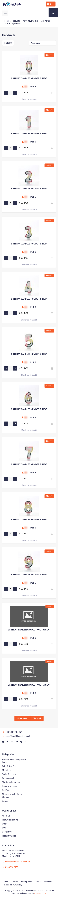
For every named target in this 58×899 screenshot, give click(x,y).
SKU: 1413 (23, 589)
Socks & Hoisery (9, 774)
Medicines (6, 770)
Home (6, 21)
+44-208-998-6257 (12, 732)
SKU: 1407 (23, 258)
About (5, 881)
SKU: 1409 (23, 368)
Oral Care (6, 790)
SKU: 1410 (23, 423)
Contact (15, 881)
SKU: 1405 (23, 148)
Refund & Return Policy (12, 885)
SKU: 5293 (23, 699)
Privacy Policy (26, 881)
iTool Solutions (40, 893)
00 (25, 86)
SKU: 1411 (23, 478)
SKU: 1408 (23, 313)
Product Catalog (9, 836)
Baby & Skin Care (9, 766)
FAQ (4, 828)
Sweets (5, 801)
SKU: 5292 (23, 644)
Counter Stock (8, 778)
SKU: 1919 (23, 92)
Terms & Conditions (44, 881)
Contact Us (7, 832)
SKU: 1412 (23, 534)
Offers (5, 824)
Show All (37, 718)
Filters (8, 43)
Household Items (9, 786)
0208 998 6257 (10, 867)
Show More (22, 718)
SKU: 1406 (23, 203)
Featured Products (10, 820)
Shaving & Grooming (11, 782)
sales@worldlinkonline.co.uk (16, 736)
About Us (6, 816)
